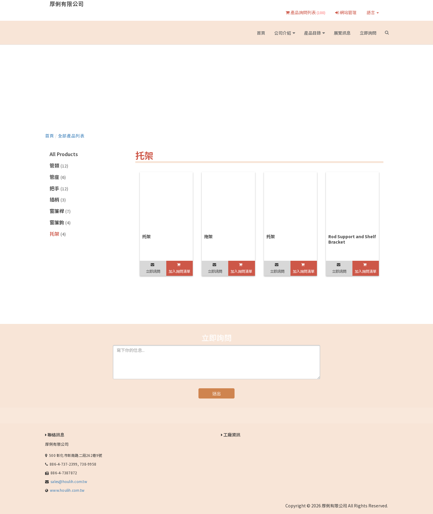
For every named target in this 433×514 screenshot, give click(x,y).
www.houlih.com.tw (67, 490)
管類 (59, 165)
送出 (216, 393)
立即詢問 (368, 33)
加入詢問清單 (179, 271)
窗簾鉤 (60, 222)
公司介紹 (282, 33)
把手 (59, 188)
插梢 (58, 199)
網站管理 (346, 12)
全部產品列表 (71, 136)
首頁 (261, 33)
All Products (64, 154)
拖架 (208, 236)
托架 (58, 233)
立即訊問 (153, 271)
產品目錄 (312, 33)
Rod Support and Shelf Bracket (352, 239)
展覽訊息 (342, 33)
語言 (373, 12)
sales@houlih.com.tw (69, 481)
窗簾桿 (60, 210)
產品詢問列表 (305, 12)
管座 (58, 176)
